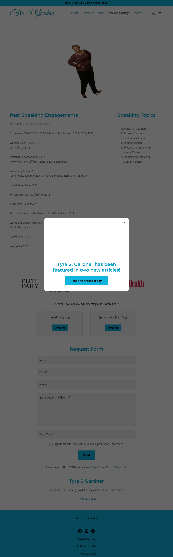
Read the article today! (87, 281)
